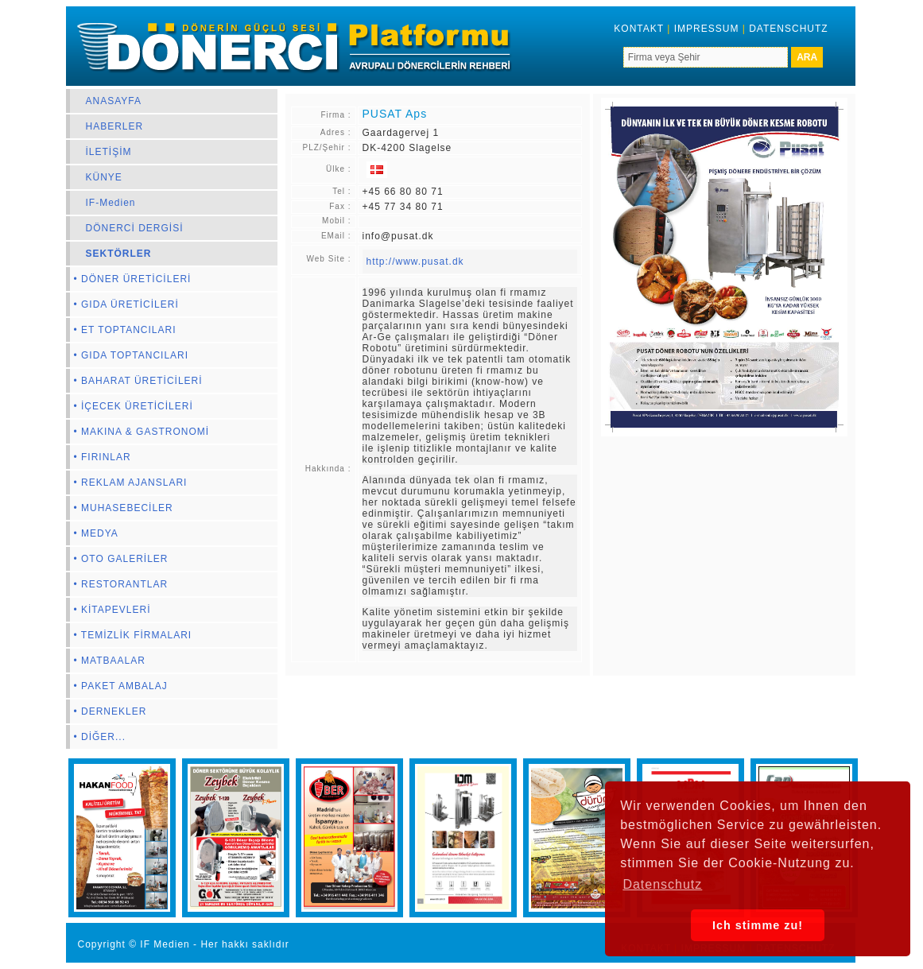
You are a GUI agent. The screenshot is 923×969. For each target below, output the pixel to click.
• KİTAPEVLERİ (112, 609)
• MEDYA (96, 533)
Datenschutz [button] (662, 884)
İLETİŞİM (109, 151)
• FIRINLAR (102, 457)
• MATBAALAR (109, 660)
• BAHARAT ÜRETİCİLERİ (138, 380)
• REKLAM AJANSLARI (131, 482)
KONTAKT (639, 28)
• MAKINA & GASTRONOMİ (142, 431)
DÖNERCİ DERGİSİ (135, 228)
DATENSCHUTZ (788, 28)
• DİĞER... (100, 736)
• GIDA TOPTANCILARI (131, 355)
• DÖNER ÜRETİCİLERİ (133, 279)
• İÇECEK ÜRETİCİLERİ (133, 406)
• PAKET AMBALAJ (121, 686)
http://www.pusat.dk (415, 261)
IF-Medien (111, 202)
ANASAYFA (114, 101)
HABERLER (115, 126)
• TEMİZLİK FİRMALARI (133, 635)
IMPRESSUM (706, 28)
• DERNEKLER (110, 711)
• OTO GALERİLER (121, 558)
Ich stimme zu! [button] (757, 925)
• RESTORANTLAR (121, 584)
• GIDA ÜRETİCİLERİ (126, 304)
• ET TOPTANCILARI (125, 329)
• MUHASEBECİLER (123, 508)
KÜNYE (104, 177)
